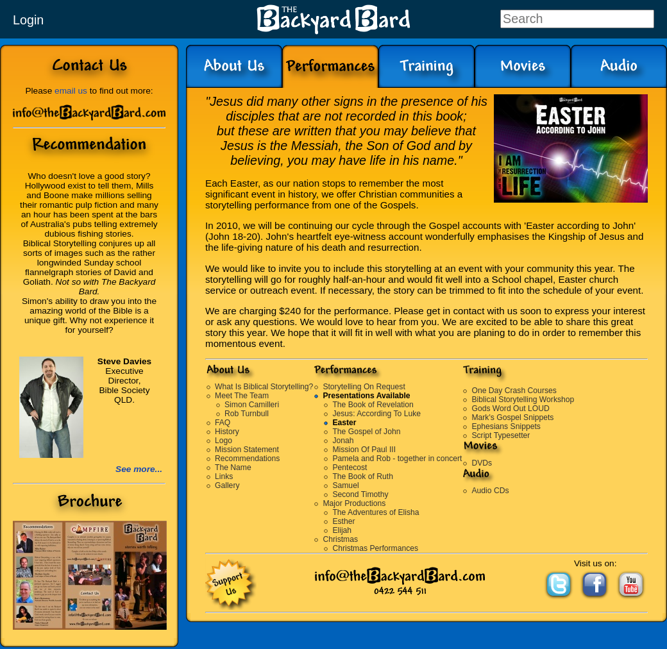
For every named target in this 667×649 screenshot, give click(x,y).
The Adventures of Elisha (375, 512)
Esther (343, 521)
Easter (344, 422)
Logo (223, 440)
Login (28, 20)
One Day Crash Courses (513, 390)
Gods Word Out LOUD (510, 408)
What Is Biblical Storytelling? (264, 386)
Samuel (345, 485)
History (227, 431)
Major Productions (354, 503)
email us (71, 91)
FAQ (222, 422)
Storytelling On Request (364, 386)
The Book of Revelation (372, 404)
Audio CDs (490, 490)
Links (224, 476)
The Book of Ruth (362, 476)
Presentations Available (366, 395)
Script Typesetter (500, 435)
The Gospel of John (366, 431)
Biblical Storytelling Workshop (522, 399)
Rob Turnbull (246, 413)
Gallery (227, 485)
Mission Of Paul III (364, 449)
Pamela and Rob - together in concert (397, 458)
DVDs (481, 463)
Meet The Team (242, 395)
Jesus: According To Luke (376, 413)
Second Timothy (360, 494)
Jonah (342, 440)
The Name (233, 467)
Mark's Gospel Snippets (512, 417)
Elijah (341, 530)
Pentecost (349, 467)
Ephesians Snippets (505, 426)
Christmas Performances (375, 548)
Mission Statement (247, 449)
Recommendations (247, 458)
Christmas (340, 539)
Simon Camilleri (251, 404)
